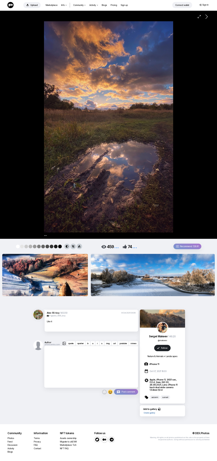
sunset (165, 397)
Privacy (37, 441)
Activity (93, 5)
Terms (37, 438)
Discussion (12, 445)
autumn (154, 397)
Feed (10, 441)
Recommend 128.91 (187, 246)
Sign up (124, 5)
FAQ (36, 445)
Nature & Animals (155, 356)
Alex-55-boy (53, 313)
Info (64, 5)
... (116, 246)
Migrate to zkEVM (68, 441)
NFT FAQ (64, 448)
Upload (32, 5)
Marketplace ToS (68, 445)
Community (79, 5)
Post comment (128, 391)
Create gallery (149, 413)
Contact (37, 448)
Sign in (204, 4)
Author (48, 342)
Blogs (104, 5)
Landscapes (171, 356)
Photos (11, 438)
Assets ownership (68, 438)
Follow (162, 348)
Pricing (114, 5)
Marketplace (52, 5)
